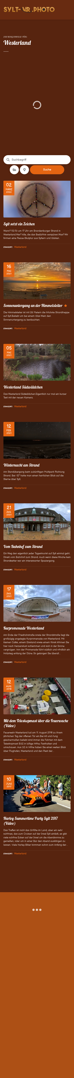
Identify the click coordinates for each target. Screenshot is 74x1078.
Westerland (20, 247)
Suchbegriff (8, 160)
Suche (47, 169)
